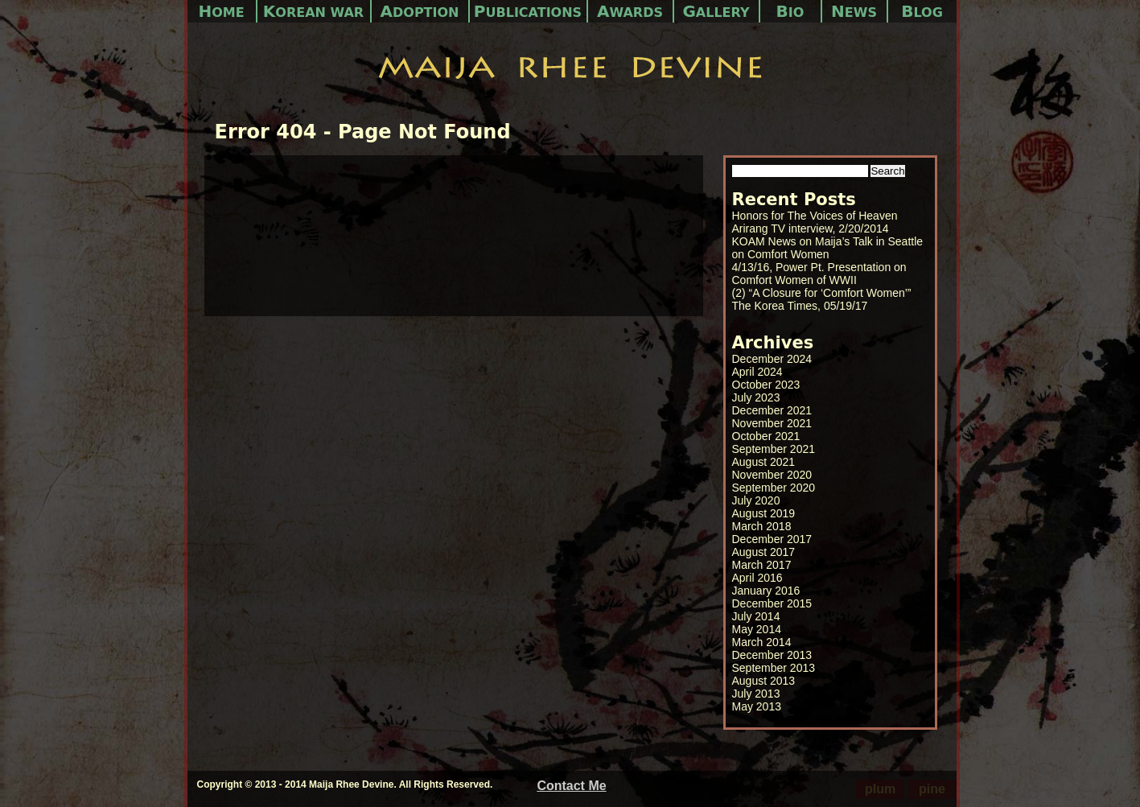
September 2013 (774, 667)
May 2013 (756, 706)
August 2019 (764, 513)
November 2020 (772, 474)
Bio (790, 11)
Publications (528, 11)
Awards (630, 11)
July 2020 (756, 500)
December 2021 (772, 410)
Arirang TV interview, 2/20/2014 (810, 228)
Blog (922, 11)
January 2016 (766, 590)
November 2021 (772, 423)
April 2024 (757, 371)
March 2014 (762, 642)
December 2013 (772, 654)
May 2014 (756, 629)
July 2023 (756, 397)
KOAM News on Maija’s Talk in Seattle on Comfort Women (828, 248)
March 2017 (762, 564)
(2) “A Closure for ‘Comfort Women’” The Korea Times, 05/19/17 (822, 299)
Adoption (420, 11)
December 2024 (772, 358)
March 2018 (762, 526)
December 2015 (772, 603)
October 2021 (766, 436)
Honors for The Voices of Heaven (815, 215)
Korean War (313, 11)
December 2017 (772, 539)
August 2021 (764, 461)
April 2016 (757, 577)
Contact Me (571, 786)
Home (221, 11)
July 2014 (756, 616)
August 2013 (764, 680)
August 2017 (764, 552)
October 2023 (766, 384)
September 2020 (774, 487)
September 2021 (774, 449)
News (854, 11)
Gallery (715, 11)
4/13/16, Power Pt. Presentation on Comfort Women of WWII (819, 273)
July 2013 (756, 693)
